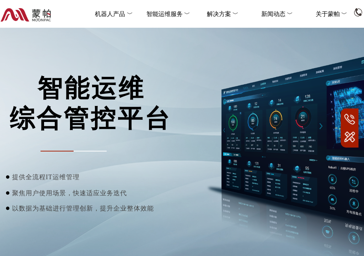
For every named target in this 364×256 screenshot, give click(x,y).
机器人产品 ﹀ (114, 14)
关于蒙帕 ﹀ (331, 14)
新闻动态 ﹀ (277, 14)
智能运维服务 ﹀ (168, 14)
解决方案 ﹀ (223, 14)
